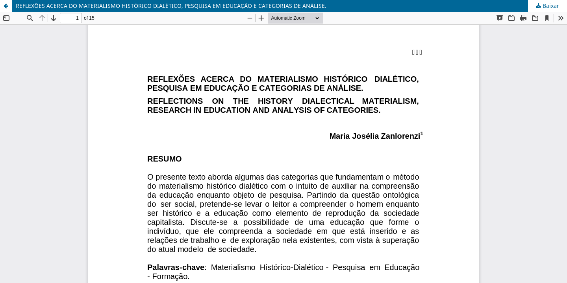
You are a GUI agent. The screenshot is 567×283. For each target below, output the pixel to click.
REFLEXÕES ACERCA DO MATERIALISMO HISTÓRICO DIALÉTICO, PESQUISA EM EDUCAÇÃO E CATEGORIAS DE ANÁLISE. (171, 5)
